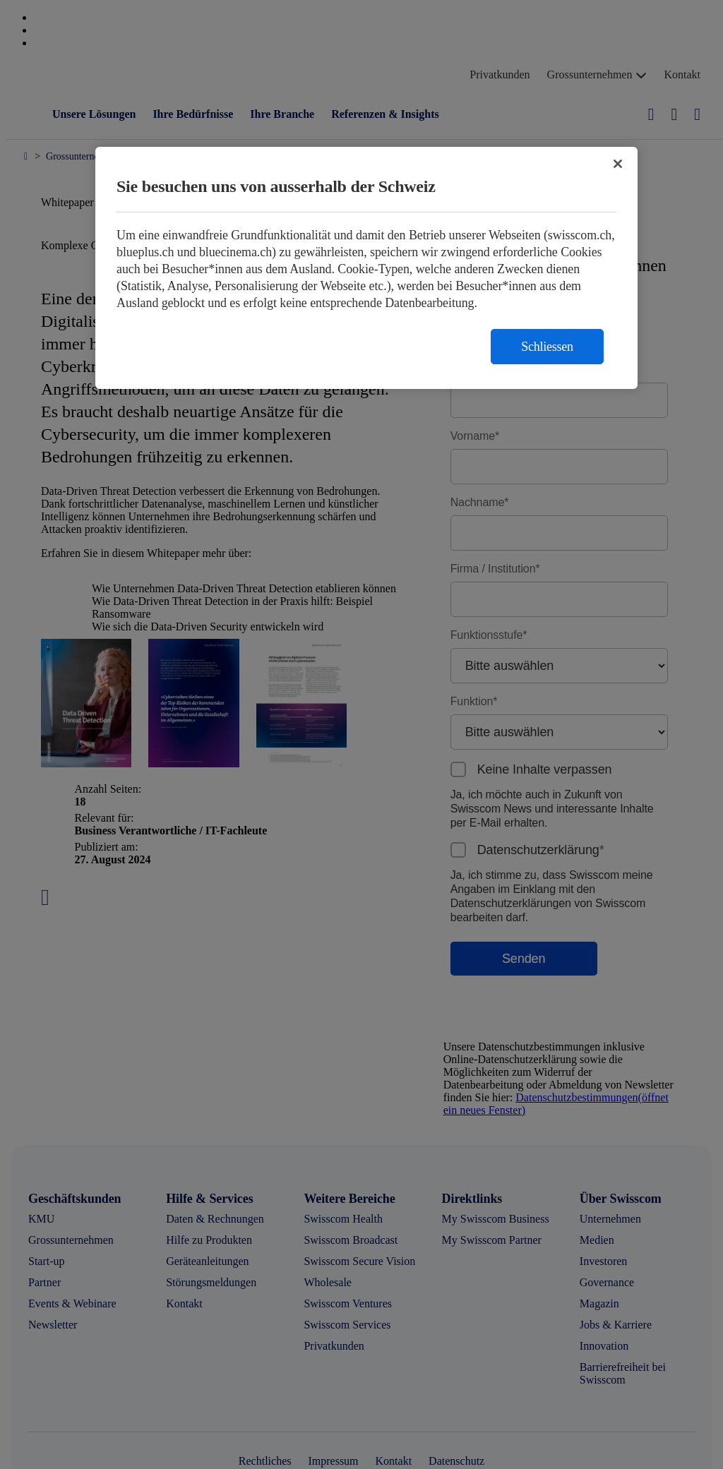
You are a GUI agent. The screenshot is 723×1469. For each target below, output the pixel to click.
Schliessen (547, 347)
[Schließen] (617, 163)
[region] (366, 268)
